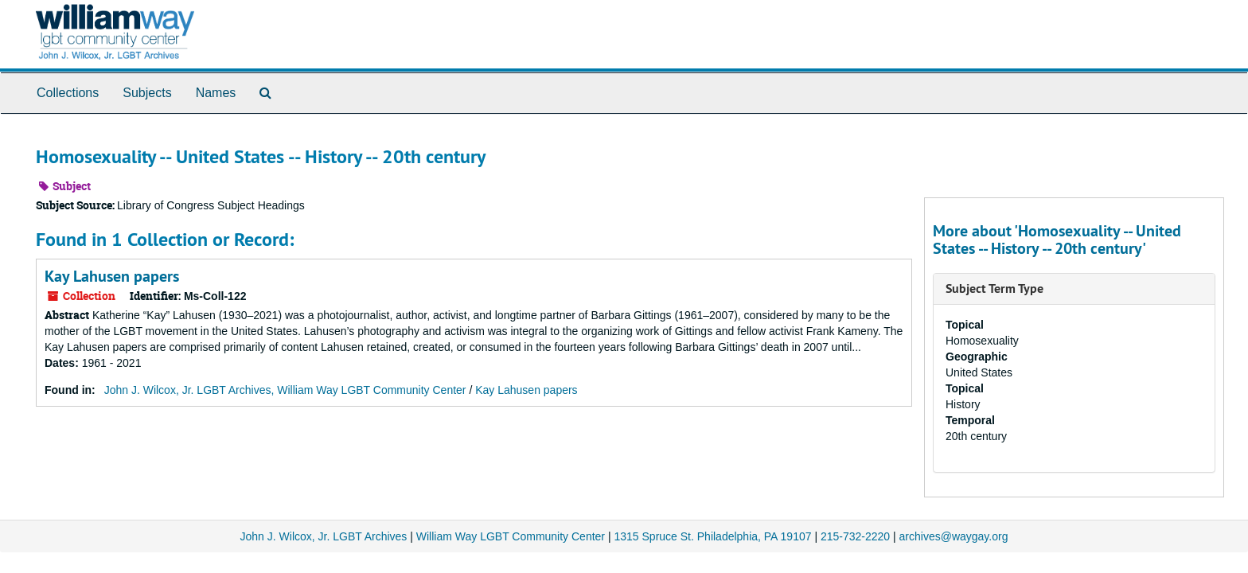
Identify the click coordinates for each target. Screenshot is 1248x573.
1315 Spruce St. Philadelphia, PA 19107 (712, 536)
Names (216, 92)
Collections (68, 92)
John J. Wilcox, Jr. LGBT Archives (324, 536)
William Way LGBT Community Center (510, 536)
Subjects (147, 92)
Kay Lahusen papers (112, 276)
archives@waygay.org (953, 536)
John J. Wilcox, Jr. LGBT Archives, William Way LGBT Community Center (285, 390)
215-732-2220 (855, 536)
